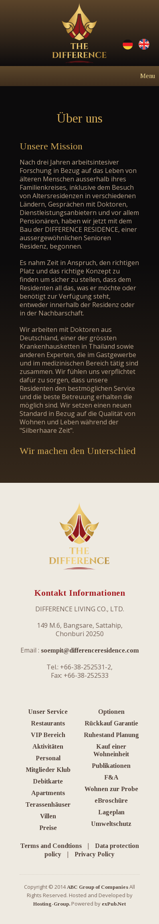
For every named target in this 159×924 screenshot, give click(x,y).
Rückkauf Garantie (111, 723)
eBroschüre (111, 800)
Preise (48, 827)
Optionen (111, 711)
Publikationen (111, 765)
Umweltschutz (111, 823)
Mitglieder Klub (48, 769)
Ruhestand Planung (111, 734)
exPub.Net (114, 904)
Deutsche (127, 44)
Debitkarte (48, 781)
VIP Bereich (48, 734)
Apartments (48, 792)
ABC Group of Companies (97, 887)
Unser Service (48, 711)
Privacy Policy (94, 854)
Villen (48, 816)
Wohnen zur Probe (111, 788)
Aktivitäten (47, 746)
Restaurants (48, 723)
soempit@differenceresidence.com (90, 650)
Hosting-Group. (51, 904)
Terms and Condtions (51, 845)
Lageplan (111, 812)
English (143, 44)
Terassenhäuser (47, 804)
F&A (111, 777)
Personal (48, 758)
